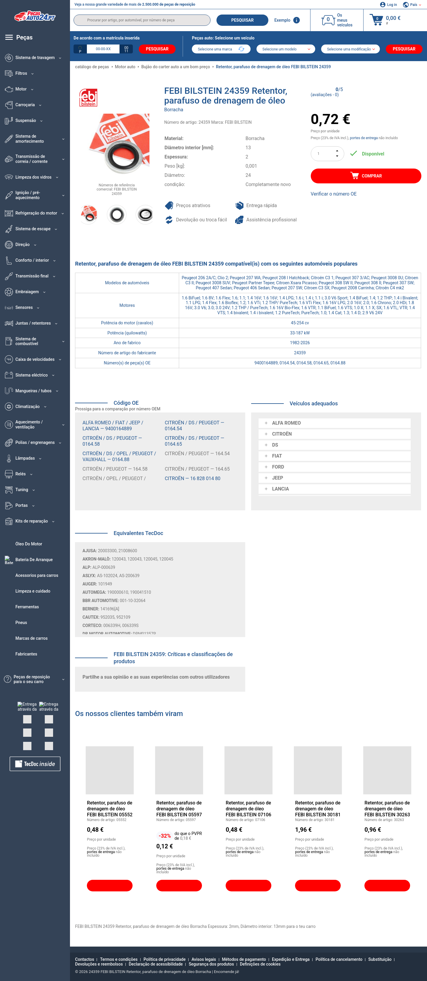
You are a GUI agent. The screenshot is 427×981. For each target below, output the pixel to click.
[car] (350, 49)
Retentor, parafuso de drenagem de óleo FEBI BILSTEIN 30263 (387, 808)
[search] (142, 20)
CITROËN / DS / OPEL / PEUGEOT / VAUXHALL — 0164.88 (119, 456)
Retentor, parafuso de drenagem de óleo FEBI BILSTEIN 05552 (110, 808)
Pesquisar (242, 20)
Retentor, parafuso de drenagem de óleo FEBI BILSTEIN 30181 (318, 808)
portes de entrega (364, 138)
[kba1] (103, 49)
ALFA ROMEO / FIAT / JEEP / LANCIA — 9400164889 (112, 425)
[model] (285, 49)
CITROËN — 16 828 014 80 (193, 478)
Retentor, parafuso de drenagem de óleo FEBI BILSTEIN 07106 (248, 808)
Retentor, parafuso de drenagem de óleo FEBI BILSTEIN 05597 (179, 808)
